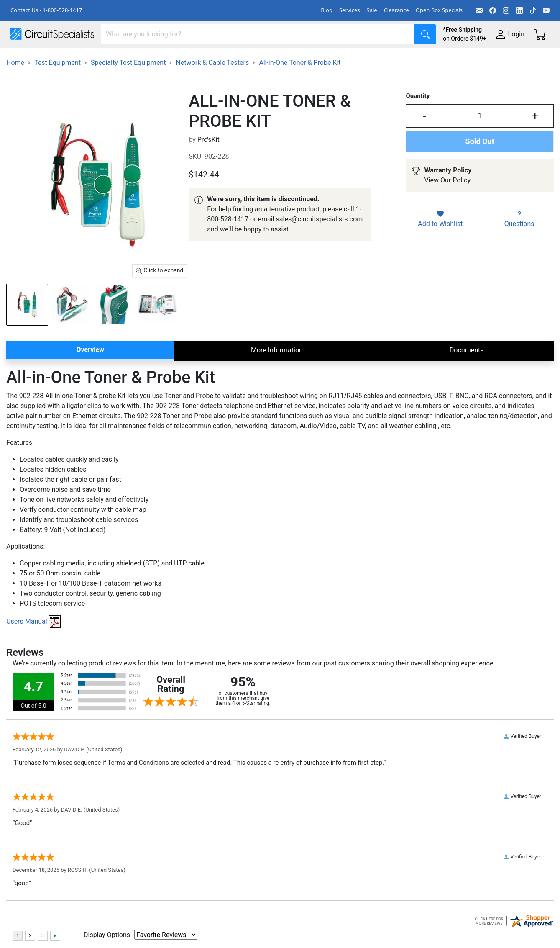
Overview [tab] (90, 390)
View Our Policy (447, 220)
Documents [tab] (467, 390)
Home (15, 103)
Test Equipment (133, 59)
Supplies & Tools (35, 76)
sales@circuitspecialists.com (319, 259)
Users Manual (33, 661)
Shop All (23, 59)
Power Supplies (195, 59)
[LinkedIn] (519, 10)
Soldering (318, 59)
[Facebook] (492, 10)
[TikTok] (532, 10)
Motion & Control (373, 59)
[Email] (479, 10)
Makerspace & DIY (261, 59)
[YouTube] (546, 10)
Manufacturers (73, 59)
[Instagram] (506, 10)
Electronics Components (451, 59)
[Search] (258, 34)
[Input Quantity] (480, 156)
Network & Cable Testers (212, 103)
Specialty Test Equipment (128, 103)
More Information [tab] (277, 390)
